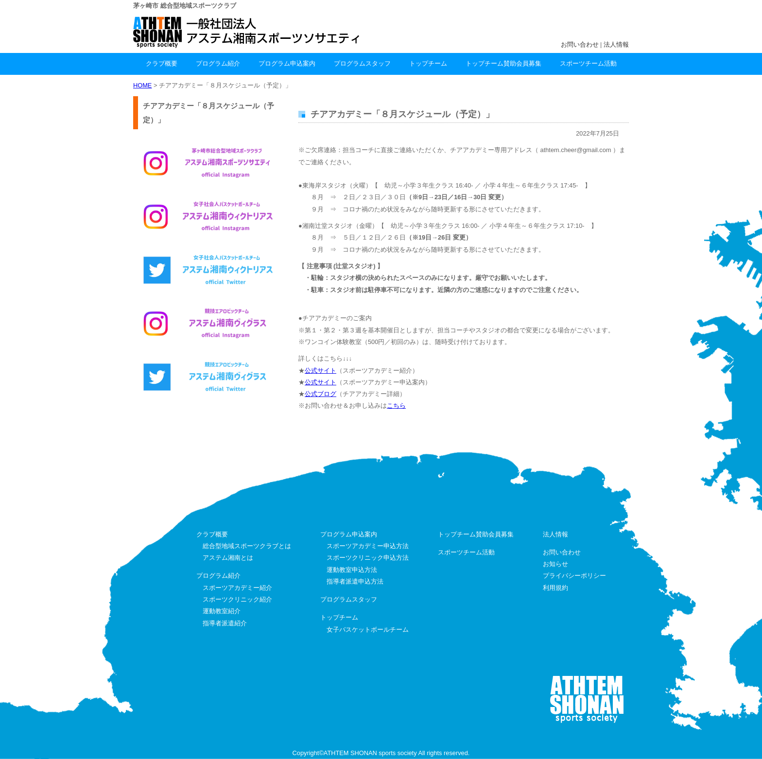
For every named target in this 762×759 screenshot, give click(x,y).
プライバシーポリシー (574, 575)
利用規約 (555, 587)
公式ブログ (320, 393)
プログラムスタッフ (362, 63)
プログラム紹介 (218, 63)
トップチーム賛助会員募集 (503, 63)
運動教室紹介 (222, 611)
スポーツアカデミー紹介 (237, 587)
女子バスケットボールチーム (368, 629)
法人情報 (616, 44)
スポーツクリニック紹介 (237, 599)
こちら (396, 405)
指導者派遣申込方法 (355, 581)
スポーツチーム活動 (588, 63)
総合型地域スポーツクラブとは (247, 546)
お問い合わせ (580, 44)
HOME (142, 85)
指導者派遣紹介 (225, 623)
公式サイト (320, 370)
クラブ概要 (161, 63)
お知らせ (555, 564)
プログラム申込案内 (287, 63)
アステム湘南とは (228, 557)
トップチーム (428, 63)
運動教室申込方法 (352, 569)
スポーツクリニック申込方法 (368, 557)
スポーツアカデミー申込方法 (368, 546)
